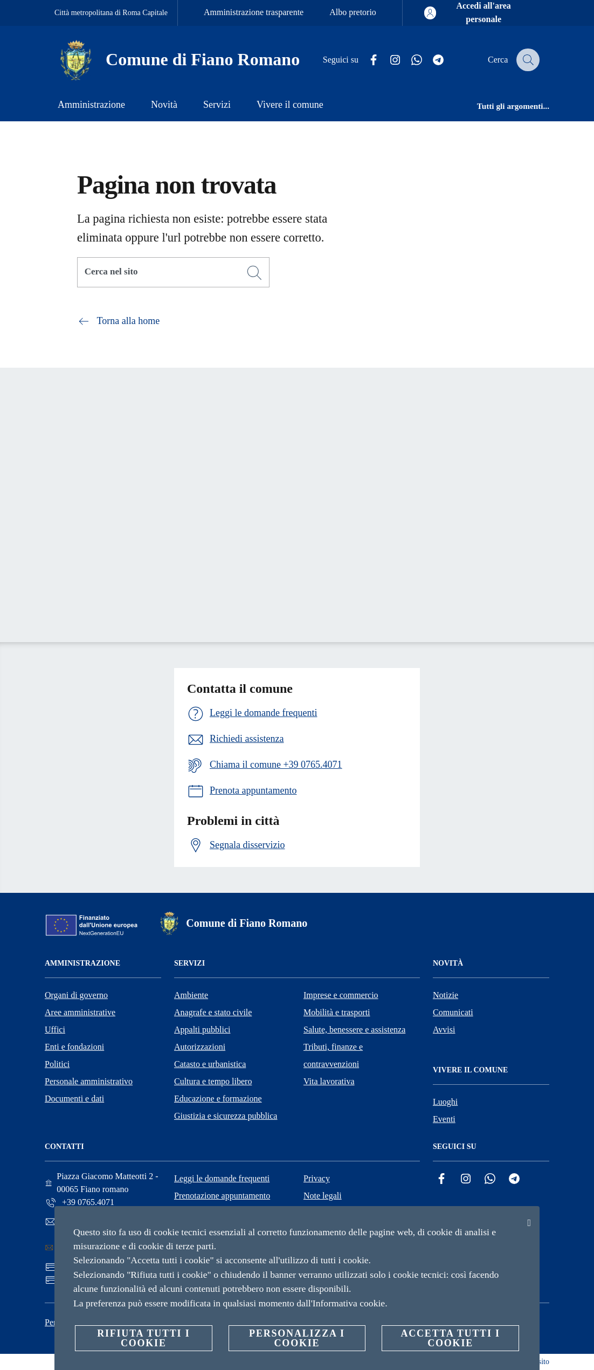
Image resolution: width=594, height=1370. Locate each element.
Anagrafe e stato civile (213, 1012)
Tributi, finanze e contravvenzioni (333, 1055)
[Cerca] (527, 60)
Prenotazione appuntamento (222, 1195)
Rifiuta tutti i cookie (143, 1338)
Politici (57, 1064)
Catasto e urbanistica (210, 1064)
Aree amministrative (80, 1012)
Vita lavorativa (329, 1081)
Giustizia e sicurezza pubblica (225, 1115)
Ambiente (191, 995)
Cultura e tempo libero (213, 1081)
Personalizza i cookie (297, 1338)
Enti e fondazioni (74, 1046)
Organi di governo (76, 995)
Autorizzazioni (199, 1046)
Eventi (444, 1119)
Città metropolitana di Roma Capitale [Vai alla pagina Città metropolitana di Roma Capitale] (111, 13)
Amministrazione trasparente (253, 12)
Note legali (322, 1195)
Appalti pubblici (202, 1029)
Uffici (55, 1029)
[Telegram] (431, 60)
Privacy (316, 1178)
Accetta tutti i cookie (450, 1338)
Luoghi (445, 1101)
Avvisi (444, 1029)
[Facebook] (366, 60)
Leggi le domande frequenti (222, 1178)
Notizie (445, 995)
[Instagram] (388, 60)
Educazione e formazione (218, 1098)
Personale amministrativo (89, 1081)
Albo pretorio (352, 12)
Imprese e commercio (340, 995)
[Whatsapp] (409, 60)
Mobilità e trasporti (336, 1012)
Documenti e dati (74, 1098)
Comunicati (453, 1012)
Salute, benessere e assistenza (354, 1029)
